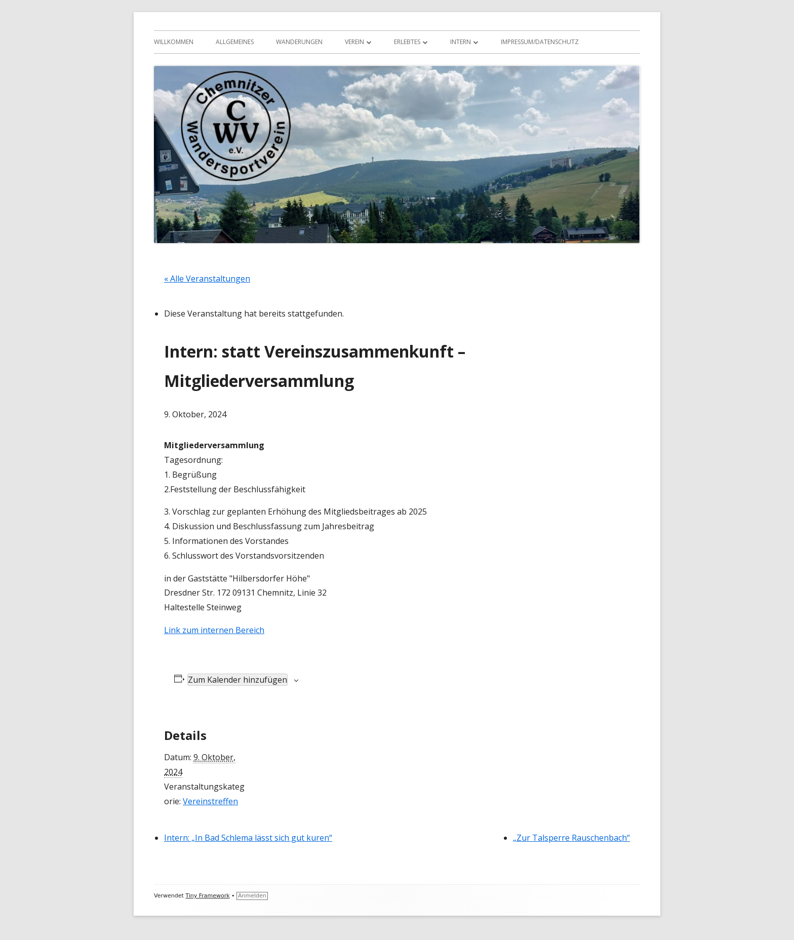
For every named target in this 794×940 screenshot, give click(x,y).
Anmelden (252, 895)
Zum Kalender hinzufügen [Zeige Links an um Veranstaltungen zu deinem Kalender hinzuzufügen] (237, 679)
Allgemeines (235, 41)
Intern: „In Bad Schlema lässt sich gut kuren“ (248, 837)
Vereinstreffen (210, 801)
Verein (354, 41)
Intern (460, 41)
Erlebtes (407, 41)
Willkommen (173, 41)
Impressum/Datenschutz (540, 41)
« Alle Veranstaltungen (207, 278)
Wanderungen (299, 41)
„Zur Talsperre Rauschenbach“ (571, 837)
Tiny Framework (207, 895)
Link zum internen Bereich (214, 630)
